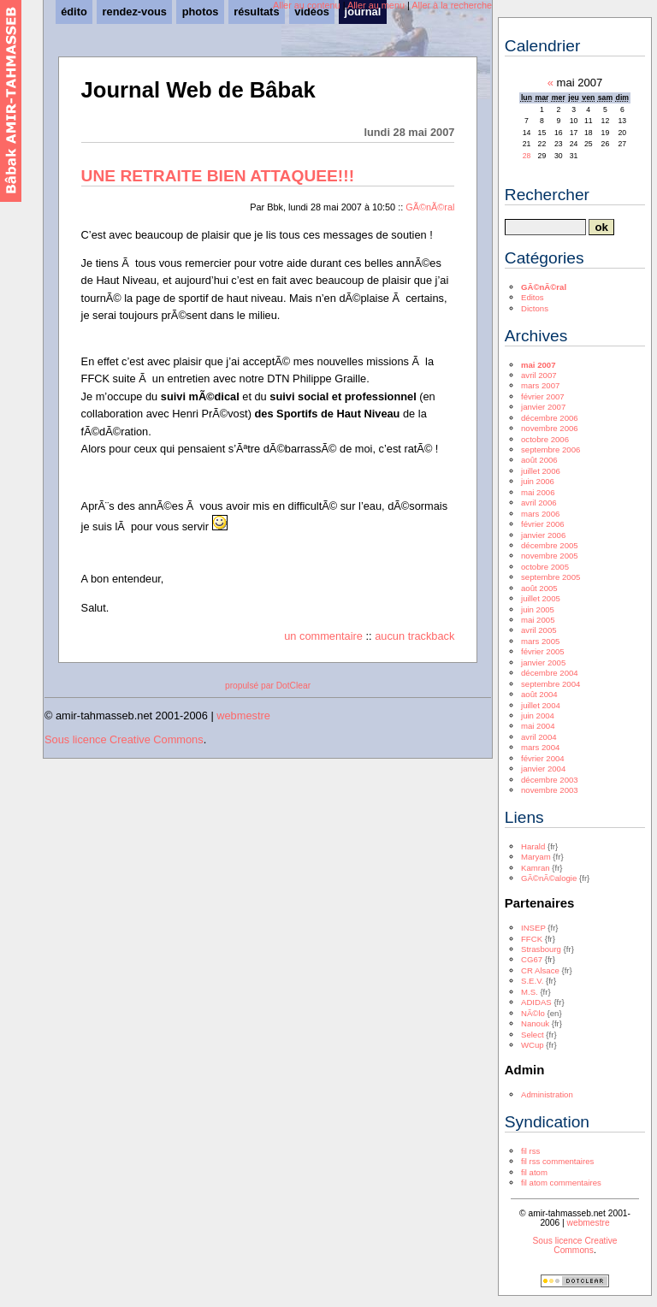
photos (200, 11)
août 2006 (539, 459)
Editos (532, 297)
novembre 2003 (549, 790)
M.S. (529, 992)
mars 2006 (540, 513)
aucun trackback (414, 636)
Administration (547, 1094)
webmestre (243, 715)
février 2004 (543, 758)
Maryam (536, 856)
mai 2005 (537, 619)
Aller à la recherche (451, 5)
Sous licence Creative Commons (124, 739)
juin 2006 (537, 481)
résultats (256, 11)
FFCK (531, 938)
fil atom (534, 1172)
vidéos (311, 11)
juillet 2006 (540, 471)
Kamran (535, 867)
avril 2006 (539, 502)
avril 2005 (539, 630)
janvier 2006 (543, 535)
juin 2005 (537, 609)
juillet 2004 (540, 705)
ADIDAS (536, 1002)
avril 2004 (539, 737)
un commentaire (323, 636)
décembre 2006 (549, 418)
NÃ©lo (533, 1013)
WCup (532, 1045)
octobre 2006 (545, 439)
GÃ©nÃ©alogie (549, 878)
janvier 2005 (543, 662)
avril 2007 (539, 375)
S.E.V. (532, 980)
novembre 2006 (549, 428)
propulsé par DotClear (268, 685)
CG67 (531, 959)
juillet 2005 (540, 598)
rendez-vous (135, 11)
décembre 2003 (549, 779)
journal (363, 11)
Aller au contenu (306, 5)
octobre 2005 (545, 566)
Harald (533, 846)
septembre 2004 (550, 684)
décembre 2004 (549, 672)
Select (532, 1034)
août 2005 (539, 588)
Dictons (534, 308)
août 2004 (539, 694)
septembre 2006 (550, 449)
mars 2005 (540, 641)
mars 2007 (540, 385)
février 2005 (543, 651)
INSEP (533, 927)
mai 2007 (538, 365)
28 (527, 155)
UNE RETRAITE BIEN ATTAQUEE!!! (217, 176)
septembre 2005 (550, 577)
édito (74, 11)
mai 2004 (537, 725)
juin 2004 (537, 715)
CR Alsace (540, 970)
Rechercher (547, 195)
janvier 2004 (543, 768)
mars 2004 (540, 747)
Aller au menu (376, 5)
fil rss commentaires (557, 1161)
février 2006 (543, 524)
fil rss (530, 1151)
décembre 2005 (549, 545)
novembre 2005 (549, 555)
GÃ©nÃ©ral (429, 207)
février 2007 (543, 396)
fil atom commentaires (561, 1182)
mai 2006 (537, 492)
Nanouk (535, 1023)
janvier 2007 (543, 406)
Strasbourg (541, 949)
